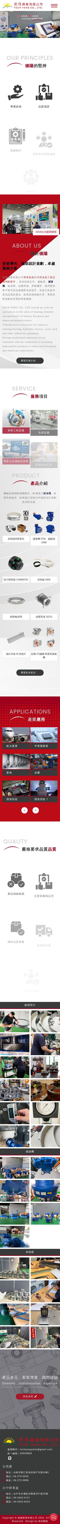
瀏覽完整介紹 (31, 360)
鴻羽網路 (43, 1521)
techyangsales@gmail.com (36, 1449)
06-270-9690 (21, 1476)
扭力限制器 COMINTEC (16, 579)
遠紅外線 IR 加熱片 (16, 653)
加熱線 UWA (43, 579)
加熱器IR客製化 (16, 538)
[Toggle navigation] (53, 5)
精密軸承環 (16, 616)
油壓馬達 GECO (44, 616)
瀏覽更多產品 (31, 672)
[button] (4, 24)
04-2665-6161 (21, 1497)
